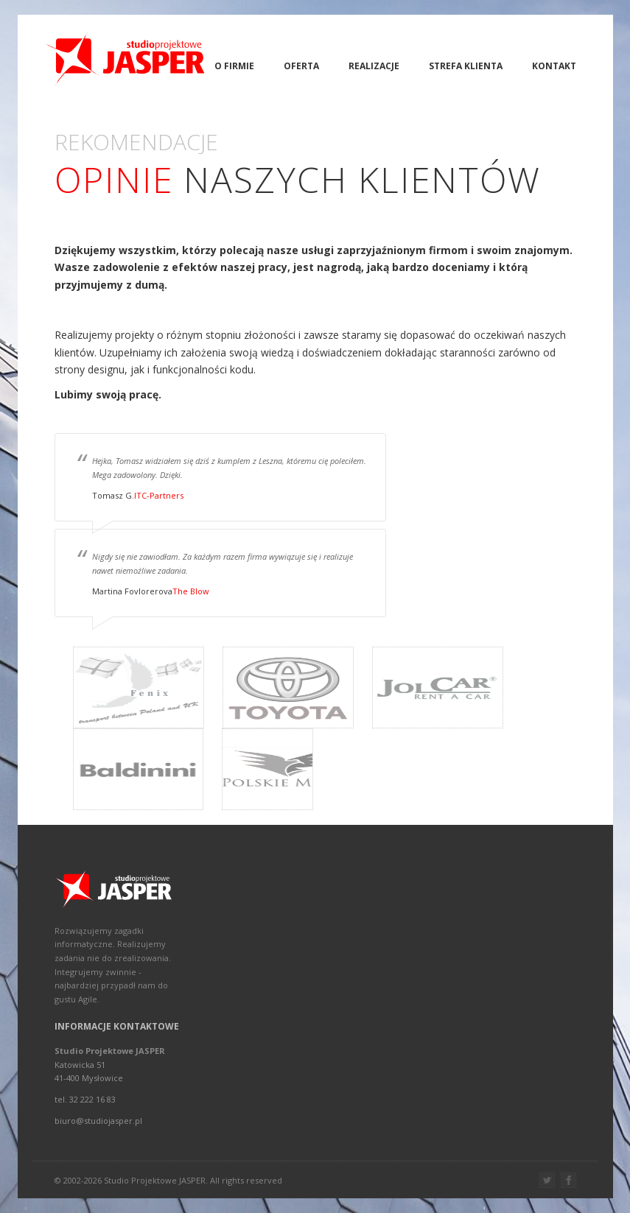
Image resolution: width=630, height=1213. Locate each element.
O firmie (234, 66)
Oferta (301, 66)
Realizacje (374, 66)
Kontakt (554, 66)
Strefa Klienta (466, 66)
